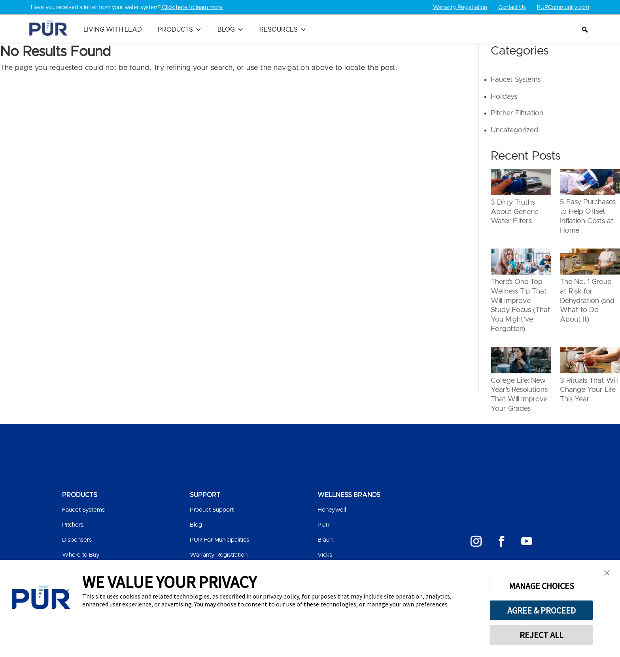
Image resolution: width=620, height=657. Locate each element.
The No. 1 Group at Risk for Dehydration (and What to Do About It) (587, 301)
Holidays (504, 96)
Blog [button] (230, 30)
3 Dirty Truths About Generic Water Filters (514, 212)
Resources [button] (282, 30)
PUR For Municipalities (219, 540)
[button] (585, 30)
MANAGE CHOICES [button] (541, 585)
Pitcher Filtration (517, 113)
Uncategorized (514, 130)
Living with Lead (112, 29)
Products (180, 30)
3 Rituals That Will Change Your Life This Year (589, 390)
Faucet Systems (516, 79)
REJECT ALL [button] (541, 634)
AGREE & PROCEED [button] (541, 610)
